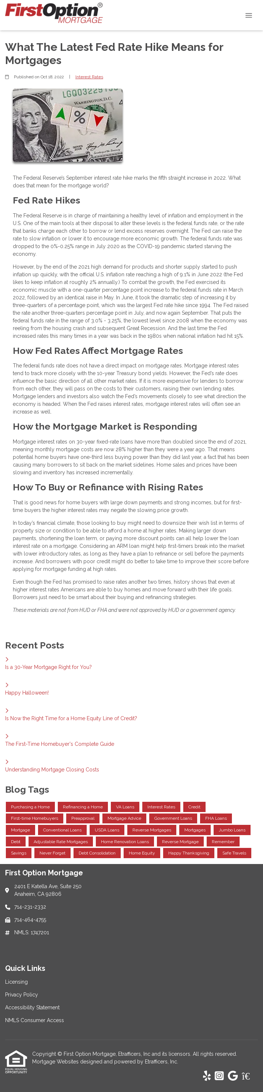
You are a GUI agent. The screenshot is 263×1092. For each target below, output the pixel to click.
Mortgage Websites (56, 1062)
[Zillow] (250, 1076)
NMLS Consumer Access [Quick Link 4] (34, 1020)
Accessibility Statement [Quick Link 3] (32, 1007)
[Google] (233, 1076)
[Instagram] (219, 1076)
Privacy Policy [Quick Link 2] (21, 995)
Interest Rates (89, 76)
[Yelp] (207, 1076)
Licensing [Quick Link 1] (16, 982)
